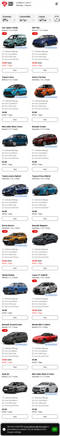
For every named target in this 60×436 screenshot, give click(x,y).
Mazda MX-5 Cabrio (41, 324)
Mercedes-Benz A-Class (43, 374)
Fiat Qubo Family (10, 27)
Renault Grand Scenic (12, 324)
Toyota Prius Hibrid (41, 176)
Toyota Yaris (8, 77)
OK (55, 429)
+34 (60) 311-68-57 (23, 2)
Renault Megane (39, 225)
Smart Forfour (39, 77)
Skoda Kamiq (8, 275)
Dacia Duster (8, 225)
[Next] (57, 19)
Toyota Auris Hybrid (11, 176)
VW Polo (36, 27)
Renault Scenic (39, 126)
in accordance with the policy (35, 426)
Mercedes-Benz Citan (12, 126)
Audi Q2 (5, 374)
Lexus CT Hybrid (39, 275)
